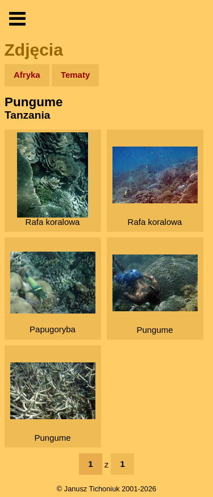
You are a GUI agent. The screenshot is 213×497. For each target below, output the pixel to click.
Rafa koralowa (52, 179)
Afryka (27, 75)
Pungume (155, 294)
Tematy (75, 75)
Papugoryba (52, 293)
